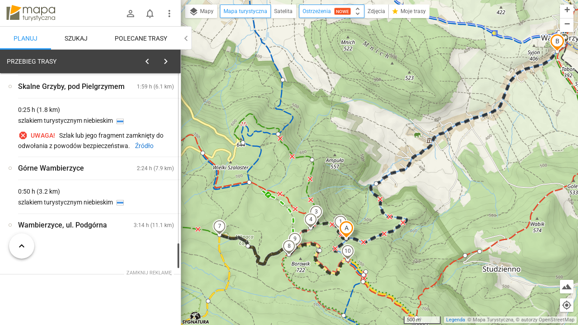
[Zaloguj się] (130, 13)
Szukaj (76, 38)
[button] (346, 229)
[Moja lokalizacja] (566, 305)
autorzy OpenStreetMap (547, 320)
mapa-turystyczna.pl (30, 13)
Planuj (25, 38)
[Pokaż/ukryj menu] (169, 13)
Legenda (455, 320)
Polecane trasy (141, 38)
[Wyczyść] (173, 59)
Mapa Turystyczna (493, 320)
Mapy (201, 12)
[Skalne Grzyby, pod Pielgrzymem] (54, 195)
